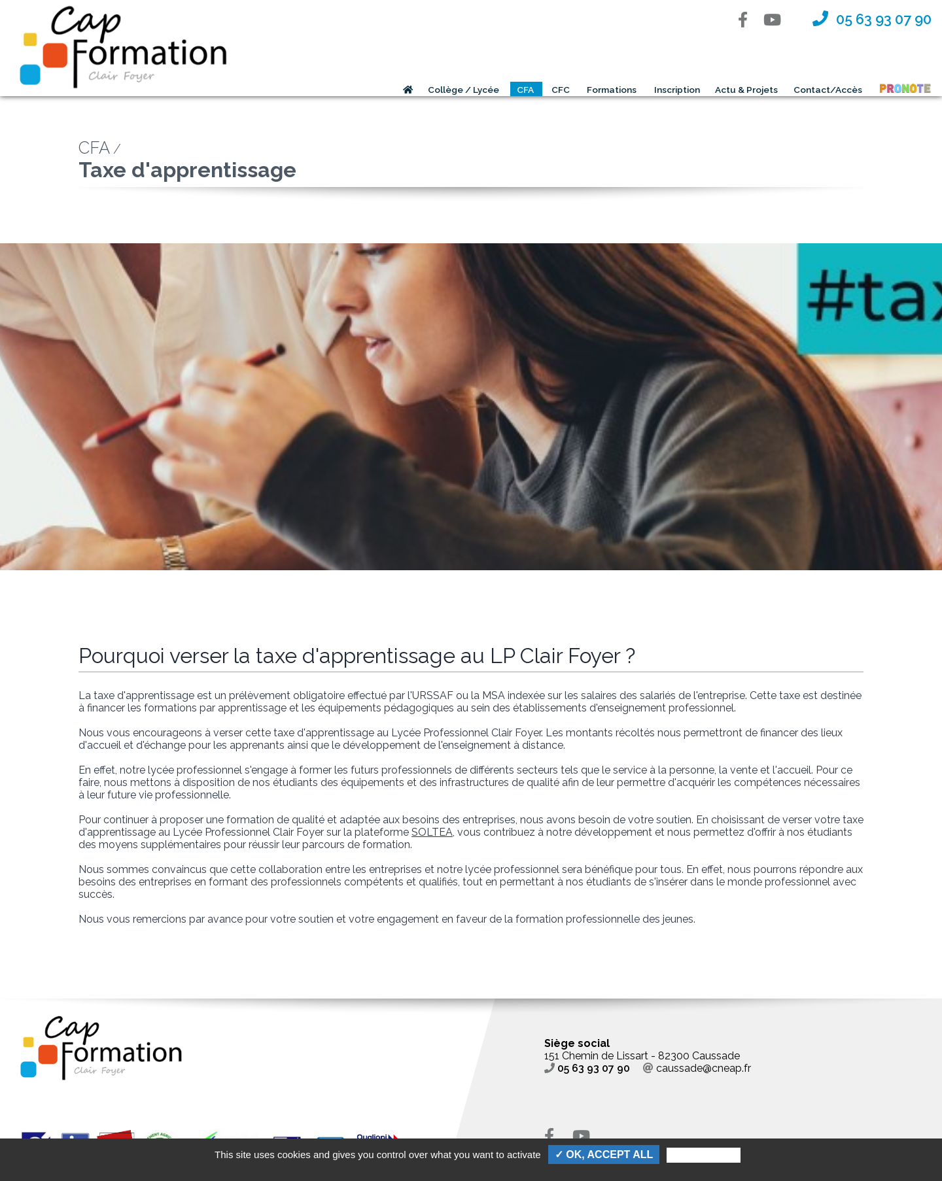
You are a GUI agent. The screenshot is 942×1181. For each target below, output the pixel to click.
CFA (525, 89)
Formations (612, 89)
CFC (560, 89)
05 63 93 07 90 (587, 1068)
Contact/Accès (828, 89)
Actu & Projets (746, 89)
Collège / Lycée (463, 89)
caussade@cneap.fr (697, 1068)
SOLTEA (432, 832)
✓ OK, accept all (604, 1154)
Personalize (703, 1155)
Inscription (677, 89)
